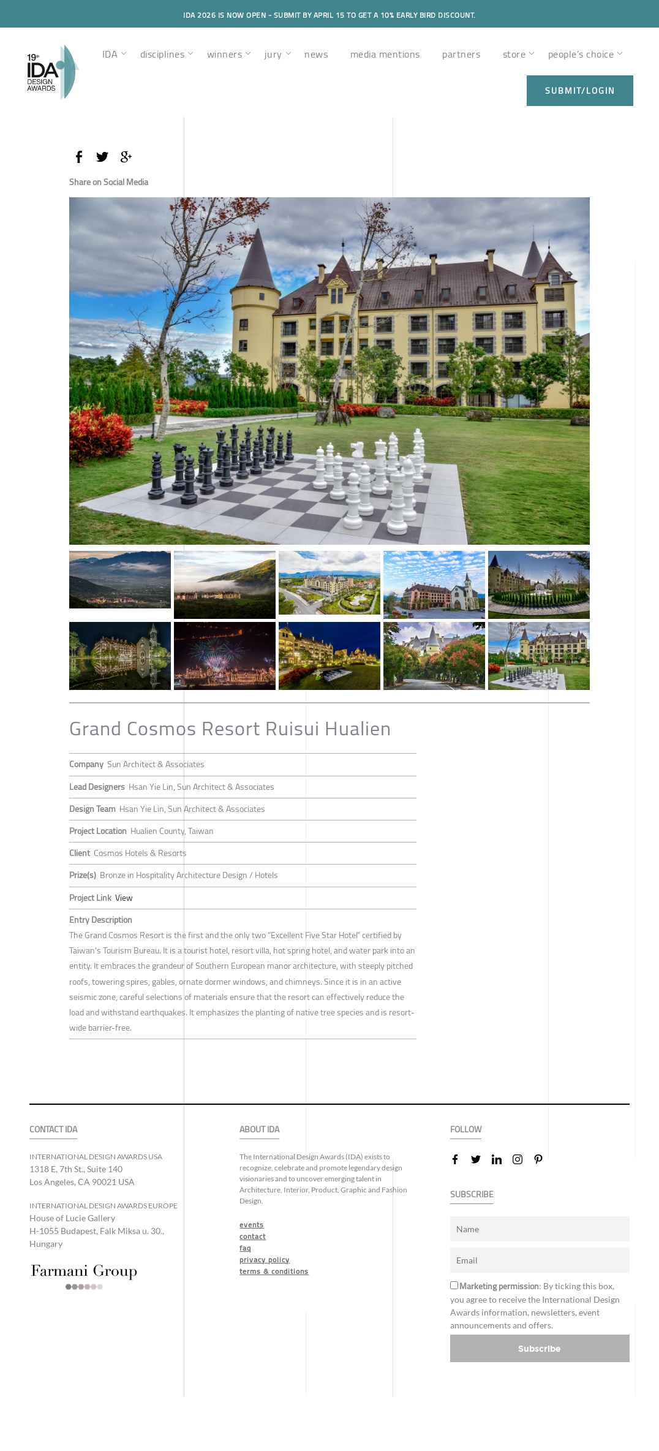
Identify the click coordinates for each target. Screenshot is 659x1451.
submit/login (580, 91)
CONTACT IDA (53, 1129)
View (124, 898)
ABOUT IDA (259, 1129)
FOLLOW (465, 1129)
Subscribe (539, 1348)
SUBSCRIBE (472, 1194)
